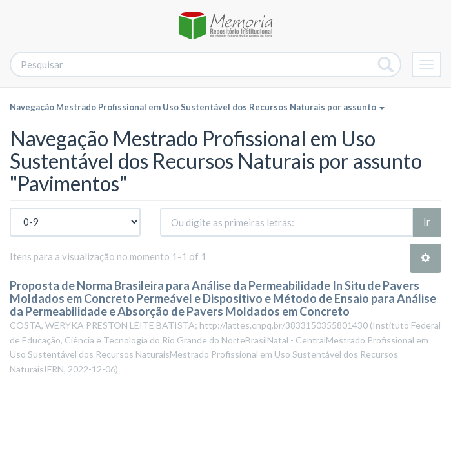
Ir (426, 221)
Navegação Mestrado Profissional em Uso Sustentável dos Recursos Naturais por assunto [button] (197, 107)
